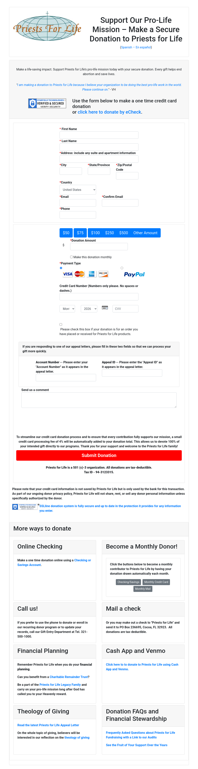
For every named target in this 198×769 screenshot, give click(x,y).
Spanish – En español (136, 47)
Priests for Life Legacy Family (60, 685)
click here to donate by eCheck (109, 112)
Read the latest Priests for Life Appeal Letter (48, 725)
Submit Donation (99, 455)
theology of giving (77, 737)
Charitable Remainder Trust (69, 677)
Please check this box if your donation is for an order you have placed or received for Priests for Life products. (99, 331)
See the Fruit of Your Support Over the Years (136, 745)
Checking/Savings (128, 582)
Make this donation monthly (92, 257)
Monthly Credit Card (156, 582)
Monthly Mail (143, 588)
